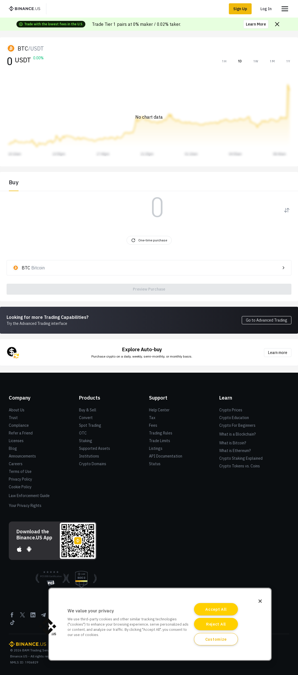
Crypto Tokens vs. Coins (239, 466)
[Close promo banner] (277, 24)
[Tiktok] (12, 624)
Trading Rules (160, 433)
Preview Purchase (149, 289)
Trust (13, 417)
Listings (155, 448)
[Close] (260, 601)
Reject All (216, 624)
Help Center (159, 410)
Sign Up (240, 8)
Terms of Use (20, 471)
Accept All (215, 609)
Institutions (89, 456)
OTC (83, 433)
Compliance (19, 425)
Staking (85, 440)
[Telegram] (43, 616)
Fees (153, 425)
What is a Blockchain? (237, 434)
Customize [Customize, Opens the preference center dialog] (216, 639)
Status (155, 463)
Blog (13, 448)
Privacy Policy (20, 479)
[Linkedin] (33, 616)
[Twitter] (22, 616)
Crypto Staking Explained (241, 458)
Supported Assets (94, 448)
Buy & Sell (87, 410)
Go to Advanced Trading (266, 320)
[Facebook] (12, 616)
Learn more (277, 352)
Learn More (256, 24)
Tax (152, 417)
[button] (47, 626)
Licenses (16, 440)
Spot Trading (90, 425)
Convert (86, 417)
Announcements (22, 456)
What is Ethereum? (235, 450)
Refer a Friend (21, 433)
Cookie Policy (20, 486)
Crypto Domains (92, 463)
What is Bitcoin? (232, 442)
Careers (16, 463)
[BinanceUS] (26, 8)
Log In (266, 8)
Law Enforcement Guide (29, 495)
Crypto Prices (230, 410)
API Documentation (165, 456)
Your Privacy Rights (25, 505)
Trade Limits (159, 440)
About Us (16, 410)
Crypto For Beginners (237, 425)
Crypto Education (234, 417)
